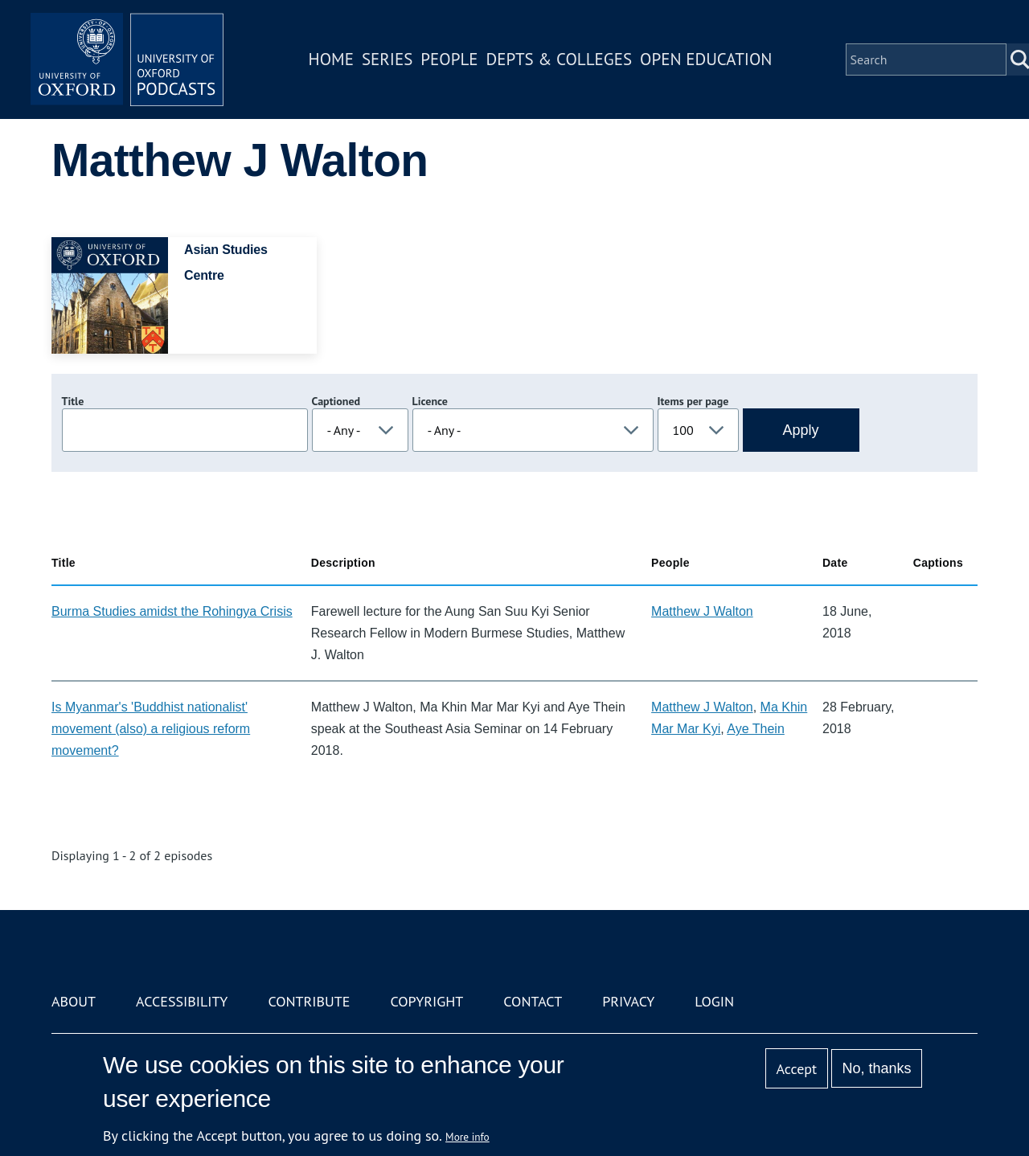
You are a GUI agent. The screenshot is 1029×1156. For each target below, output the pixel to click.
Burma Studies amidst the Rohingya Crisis (172, 611)
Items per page (693, 401)
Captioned (336, 401)
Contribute (309, 1001)
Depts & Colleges (559, 59)
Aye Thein (755, 729)
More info (467, 1136)
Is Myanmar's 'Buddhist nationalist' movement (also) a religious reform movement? (150, 728)
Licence (430, 401)
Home (331, 59)
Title (73, 401)
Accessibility (182, 1001)
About (73, 1001)
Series (387, 59)
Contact (532, 1001)
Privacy (628, 1001)
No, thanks (876, 1068)
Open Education (706, 59)
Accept (796, 1069)
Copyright (426, 1001)
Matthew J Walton (702, 611)
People (449, 59)
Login (714, 1001)
